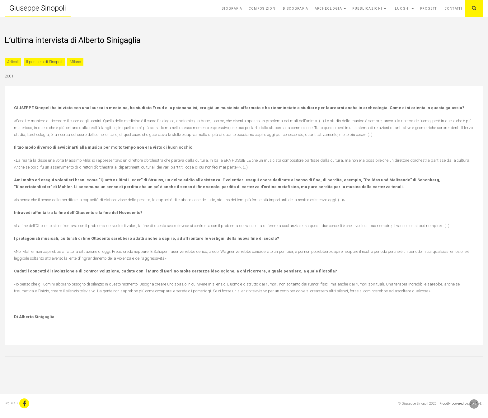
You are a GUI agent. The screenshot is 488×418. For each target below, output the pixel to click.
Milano (75, 61)
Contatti (453, 8)
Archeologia (330, 8)
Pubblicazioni (369, 8)
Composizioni (263, 8)
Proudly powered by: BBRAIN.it (461, 404)
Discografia (295, 8)
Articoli (13, 61)
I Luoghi (403, 8)
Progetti (429, 8)
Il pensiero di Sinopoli (44, 61)
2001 (9, 76)
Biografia (232, 8)
